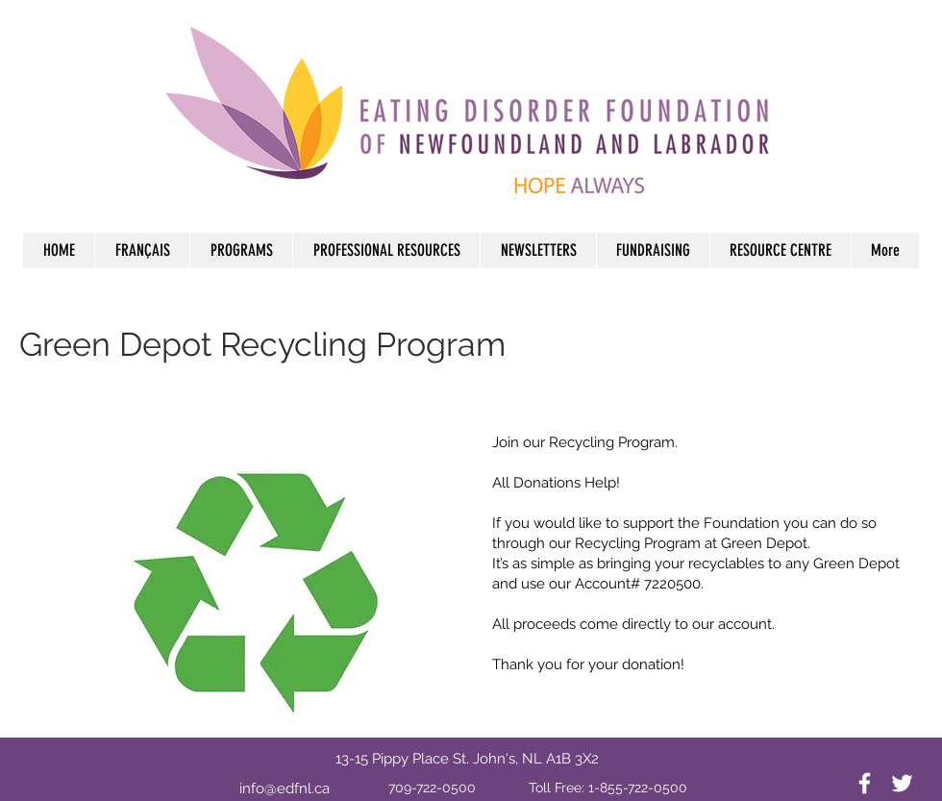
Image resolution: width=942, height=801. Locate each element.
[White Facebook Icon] (865, 783)
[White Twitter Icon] (902, 783)
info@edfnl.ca (284, 788)
